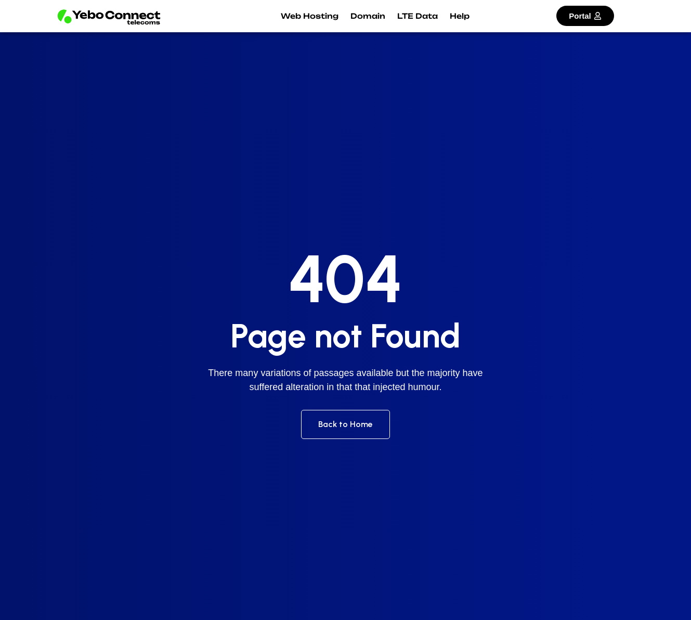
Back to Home (345, 424)
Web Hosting (309, 15)
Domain (367, 15)
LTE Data (417, 15)
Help (460, 15)
